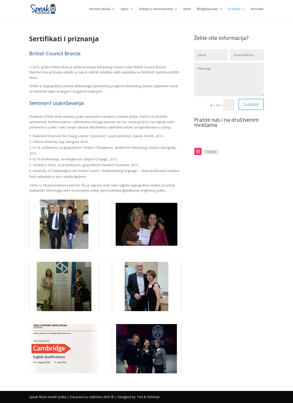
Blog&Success (207, 9)
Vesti (187, 9)
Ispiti (125, 9)
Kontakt (257, 9)
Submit (251, 104)
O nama (234, 9)
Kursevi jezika (99, 9)
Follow (212, 152)
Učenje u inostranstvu (156, 9)
